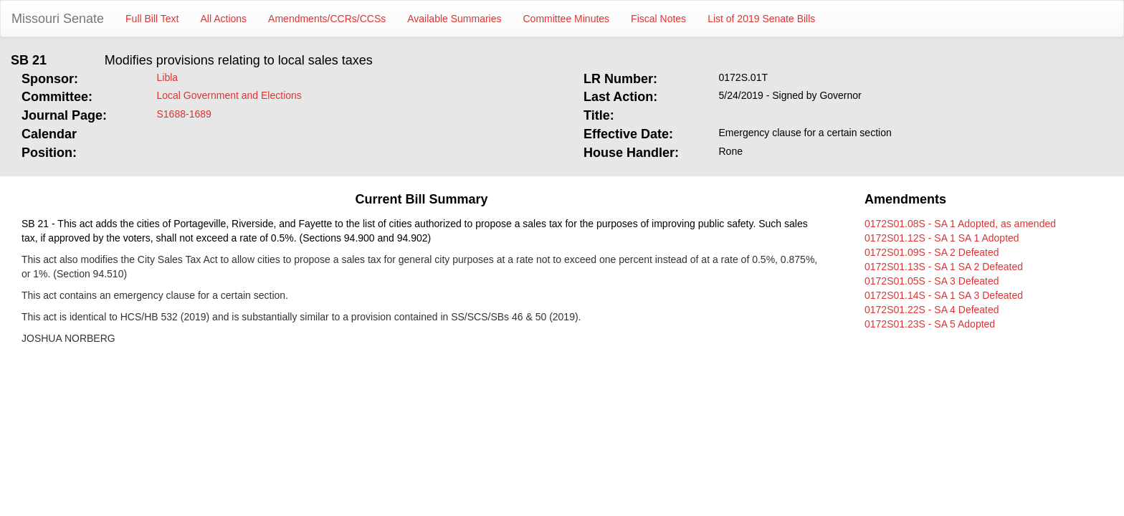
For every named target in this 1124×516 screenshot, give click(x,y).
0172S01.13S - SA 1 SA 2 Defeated (944, 266)
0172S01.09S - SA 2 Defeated (932, 252)
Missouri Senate (57, 18)
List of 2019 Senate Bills (761, 18)
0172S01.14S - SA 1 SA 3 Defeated (944, 295)
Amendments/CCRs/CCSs (327, 18)
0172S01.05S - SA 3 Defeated (932, 281)
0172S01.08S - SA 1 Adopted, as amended (960, 223)
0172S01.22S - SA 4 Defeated (932, 309)
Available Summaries (454, 18)
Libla (167, 77)
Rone (731, 151)
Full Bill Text (151, 18)
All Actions (224, 18)
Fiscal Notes (658, 18)
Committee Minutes (566, 18)
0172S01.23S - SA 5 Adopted (930, 324)
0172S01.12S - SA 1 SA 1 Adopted (942, 238)
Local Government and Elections (229, 95)
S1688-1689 (184, 114)
